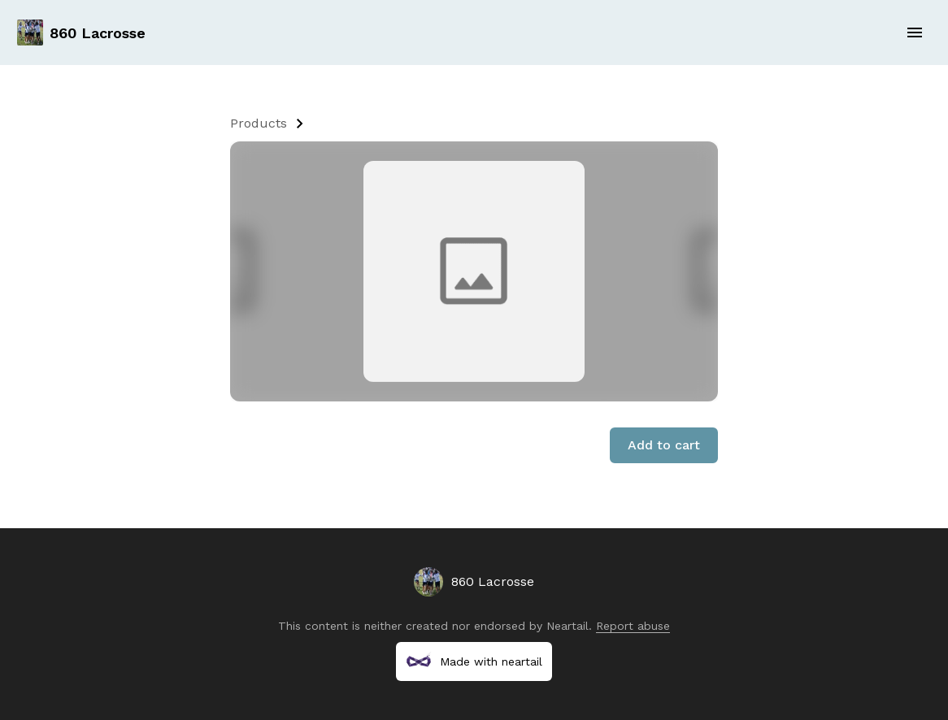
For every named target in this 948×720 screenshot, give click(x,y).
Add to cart (664, 445)
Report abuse (633, 625)
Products (258, 123)
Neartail (567, 625)
